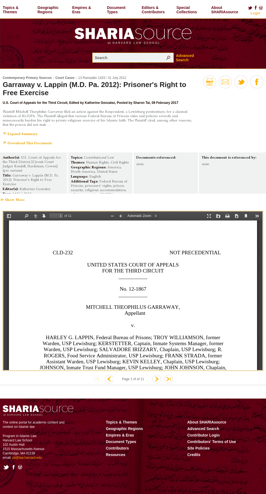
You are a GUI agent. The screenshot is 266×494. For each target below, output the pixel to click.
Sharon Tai (141, 103)
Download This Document (30, 143)
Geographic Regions (48, 9)
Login (255, 13)
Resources (115, 455)
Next (156, 379)
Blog (261, 8)
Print (209, 81)
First (97, 379)
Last (168, 379)
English (95, 176)
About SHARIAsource (224, 9)
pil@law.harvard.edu (27, 458)
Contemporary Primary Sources (27, 78)
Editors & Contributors (153, 9)
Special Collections (186, 9)
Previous (109, 379)
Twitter (250, 8)
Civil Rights (120, 162)
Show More (15, 200)
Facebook (256, 8)
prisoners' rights (98, 185)
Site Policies (198, 448)
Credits (193, 455)
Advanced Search (185, 57)
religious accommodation (105, 190)
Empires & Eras (81, 9)
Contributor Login (203, 435)
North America (83, 171)
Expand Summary (23, 134)
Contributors (117, 448)
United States (107, 171)
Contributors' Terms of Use (211, 442)
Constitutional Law (99, 157)
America (114, 167)
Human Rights (97, 162)
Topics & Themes (10, 9)
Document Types (116, 9)
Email (225, 81)
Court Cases (65, 78)
